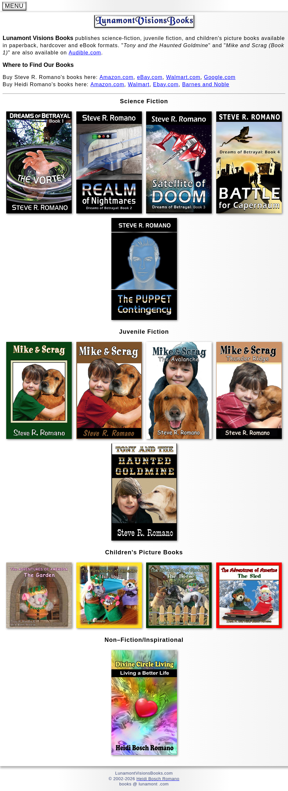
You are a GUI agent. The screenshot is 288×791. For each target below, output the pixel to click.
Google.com (220, 77)
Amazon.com (116, 77)
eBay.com (150, 77)
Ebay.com (166, 84)
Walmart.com (183, 77)
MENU (14, 6)
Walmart (138, 84)
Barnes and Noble (205, 84)
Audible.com (85, 52)
